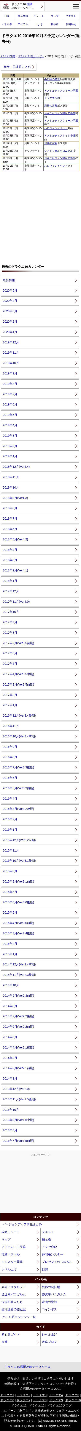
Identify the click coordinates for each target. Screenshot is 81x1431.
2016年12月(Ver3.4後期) (19, 715)
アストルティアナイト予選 (59, 135)
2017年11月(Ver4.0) (16, 601)
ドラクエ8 (40, 1400)
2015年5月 (10, 912)
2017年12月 (11, 591)
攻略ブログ (49, 1342)
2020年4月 (10, 300)
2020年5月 (10, 290)
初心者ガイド (11, 1334)
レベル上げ (9, 1269)
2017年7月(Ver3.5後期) (18, 643)
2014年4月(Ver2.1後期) (18, 1047)
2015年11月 (11, 850)
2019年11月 (11, 352)
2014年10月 (11, 985)
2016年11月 (11, 726)
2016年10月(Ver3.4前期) (19, 736)
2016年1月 (10, 829)
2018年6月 (10, 529)
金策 (5, 1342)
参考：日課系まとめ (17, 67)
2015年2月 (10, 943)
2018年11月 (11, 477)
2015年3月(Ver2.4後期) (18, 933)
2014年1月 (10, 1078)
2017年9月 (10, 622)
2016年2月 (10, 819)
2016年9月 (10, 746)
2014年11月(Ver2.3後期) (19, 974)
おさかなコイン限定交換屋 (59, 113)
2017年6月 (10, 653)
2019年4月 (10, 425)
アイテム (23, 24)
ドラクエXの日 (53, 98)
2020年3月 (10, 311)
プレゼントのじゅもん (57, 1262)
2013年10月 (11, 1109)
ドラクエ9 (56, 1400)
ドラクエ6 (7, 1400)
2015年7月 (10, 892)
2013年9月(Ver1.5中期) (18, 1120)
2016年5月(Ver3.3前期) (18, 788)
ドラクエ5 (72, 1395)
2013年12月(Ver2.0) (16, 1089)
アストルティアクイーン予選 (61, 90)
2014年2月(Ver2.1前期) (18, 1068)
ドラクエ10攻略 (7, 56)
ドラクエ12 (36, 1405)
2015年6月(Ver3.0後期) (18, 902)
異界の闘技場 (51, 1287)
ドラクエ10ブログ (59, 1405)
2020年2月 (10, 321)
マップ (55, 16)
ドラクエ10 (73, 1400)
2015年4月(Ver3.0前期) (18, 923)
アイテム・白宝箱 (14, 1247)
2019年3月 (10, 435)
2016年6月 (10, 778)
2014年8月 (10, 1006)
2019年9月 (10, 373)
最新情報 (23, 16)
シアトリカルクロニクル (58, 150)
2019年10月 (11, 363)
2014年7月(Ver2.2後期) (18, 1016)
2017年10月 (11, 612)
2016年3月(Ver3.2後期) (18, 809)
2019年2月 (10, 446)
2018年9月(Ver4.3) (15, 498)
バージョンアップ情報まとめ (22, 1224)
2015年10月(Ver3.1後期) (19, 860)
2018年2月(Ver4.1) (15, 570)
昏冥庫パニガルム (54, 1294)
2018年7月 (10, 518)
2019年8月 (10, 384)
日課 (45, 1269)
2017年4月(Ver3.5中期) (18, 674)
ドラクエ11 (19, 1405)
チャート (39, 16)
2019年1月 (10, 456)
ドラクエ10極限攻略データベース (27, 1367)
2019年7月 (10, 394)
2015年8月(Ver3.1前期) (18, 881)
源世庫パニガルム (14, 1294)
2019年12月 (11, 342)
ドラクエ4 (56, 1395)
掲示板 (55, 24)
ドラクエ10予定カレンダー (31, 56)
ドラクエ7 (23, 1400)
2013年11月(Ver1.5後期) (19, 1099)
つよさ (39, 24)
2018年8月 (10, 508)
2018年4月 (10, 549)
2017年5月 (10, 663)
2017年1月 (10, 705)
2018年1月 (10, 581)
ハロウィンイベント (56, 128)
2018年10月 (11, 487)
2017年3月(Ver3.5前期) (18, 684)
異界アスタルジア (14, 1287)
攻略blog (71, 24)
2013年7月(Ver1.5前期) (18, 1140)
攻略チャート (11, 1232)
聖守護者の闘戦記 (14, 1309)
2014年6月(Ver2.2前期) (18, 1026)
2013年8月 (10, 1130)
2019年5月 (10, 415)
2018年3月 (10, 560)
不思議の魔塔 (52, 79)
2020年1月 (10, 332)
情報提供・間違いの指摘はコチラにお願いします (40, 1378)
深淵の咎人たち (12, 1302)
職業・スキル (11, 1254)
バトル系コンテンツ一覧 (19, 1317)
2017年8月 (10, 632)
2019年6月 (10, 404)
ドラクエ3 (40, 1395)
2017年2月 (10, 695)
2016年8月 (10, 757)
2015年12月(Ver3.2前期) (19, 840)
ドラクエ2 (23, 1395)
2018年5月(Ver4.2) (15, 539)
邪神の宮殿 (50, 105)
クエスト (71, 16)
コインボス (49, 1309)
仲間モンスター (52, 1254)
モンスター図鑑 (12, 1262)
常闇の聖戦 (49, 1302)
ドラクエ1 (7, 1395)
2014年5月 (10, 1037)
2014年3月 (10, 1058)
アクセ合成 (49, 1247)
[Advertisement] (40, 216)
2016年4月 (10, 798)
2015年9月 (10, 871)
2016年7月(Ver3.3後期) (18, 767)
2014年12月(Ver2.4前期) (19, 964)
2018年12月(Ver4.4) (16, 466)
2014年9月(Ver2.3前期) (18, 995)
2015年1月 (10, 954)
